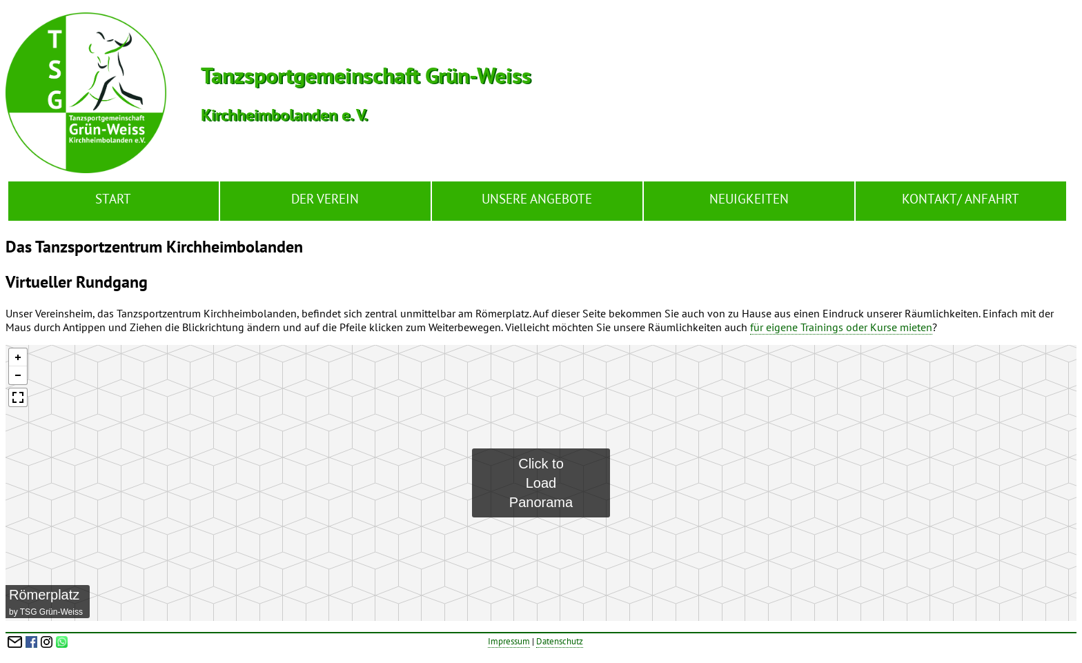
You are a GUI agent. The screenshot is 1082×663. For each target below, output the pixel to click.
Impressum (509, 641)
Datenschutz (559, 641)
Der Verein (325, 198)
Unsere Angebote (537, 198)
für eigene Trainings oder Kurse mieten (841, 327)
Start (113, 198)
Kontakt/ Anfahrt (960, 198)
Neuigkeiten (749, 198)
